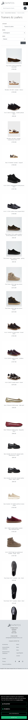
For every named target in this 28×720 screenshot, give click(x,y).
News (17, 647)
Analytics (7, 709)
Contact (18, 655)
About (17, 644)
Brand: (3, 30)
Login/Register (19, 652)
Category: (4, 23)
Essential (7, 704)
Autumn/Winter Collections (10, 12)
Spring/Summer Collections (5, 652)
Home (2, 12)
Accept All (14, 717)
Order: (3, 36)
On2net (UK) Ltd (25, 668)
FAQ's (17, 650)
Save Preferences (14, 713)
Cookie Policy (19, 700)
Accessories (5, 644)
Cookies (4, 658)
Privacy (4, 661)
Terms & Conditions (6, 664)
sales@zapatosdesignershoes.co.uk (14, 637)
